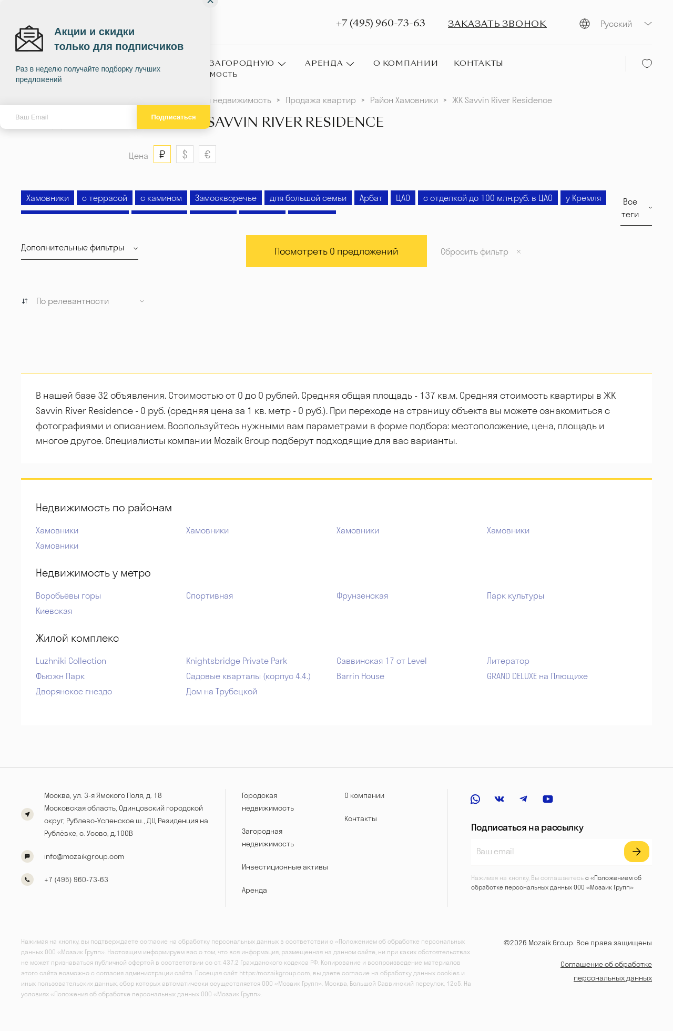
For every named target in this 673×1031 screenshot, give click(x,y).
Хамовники (47, 198)
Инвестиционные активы (285, 867)
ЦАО (403, 198)
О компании (364, 795)
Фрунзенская (362, 595)
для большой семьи (308, 198)
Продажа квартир (320, 100)
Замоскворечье (226, 198)
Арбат (371, 198)
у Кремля (583, 198)
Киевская (54, 610)
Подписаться (173, 117)
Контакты (360, 818)
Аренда (254, 890)
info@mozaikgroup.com (84, 856)
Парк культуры (515, 595)
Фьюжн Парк (60, 676)
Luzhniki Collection (71, 660)
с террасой (104, 198)
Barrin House (360, 676)
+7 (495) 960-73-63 (380, 23)
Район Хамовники (404, 100)
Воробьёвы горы (68, 595)
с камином (161, 198)
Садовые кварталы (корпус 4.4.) (248, 676)
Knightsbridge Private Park (236, 660)
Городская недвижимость (221, 100)
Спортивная (209, 595)
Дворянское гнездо (74, 691)
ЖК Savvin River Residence (502, 100)
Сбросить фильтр (474, 251)
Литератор (508, 660)
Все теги (630, 207)
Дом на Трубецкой (221, 691)
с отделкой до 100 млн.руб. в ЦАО (488, 198)
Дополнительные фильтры (72, 247)
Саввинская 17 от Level (381, 660)
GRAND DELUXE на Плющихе (537, 676)
